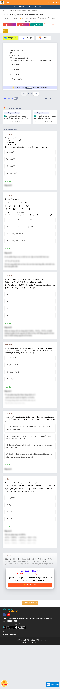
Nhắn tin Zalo (52, 684)
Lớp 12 (4, 10)
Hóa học (10, 10)
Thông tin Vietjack (10, 679)
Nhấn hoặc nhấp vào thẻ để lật (30, 87)
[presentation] (30, 206)
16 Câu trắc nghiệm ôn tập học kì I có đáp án (25, 10)
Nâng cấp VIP (30, 629)
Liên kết (6, 676)
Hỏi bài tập (4, 683)
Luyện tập (26, 37)
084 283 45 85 (12, 665)
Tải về (37, 25)
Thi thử (43, 37)
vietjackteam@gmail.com (15, 668)
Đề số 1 (5, 31)
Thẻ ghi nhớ (10, 37)
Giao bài (23, 25)
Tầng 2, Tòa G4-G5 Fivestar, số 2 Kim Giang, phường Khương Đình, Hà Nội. (28, 662)
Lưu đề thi (51, 25)
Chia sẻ (9, 25)
